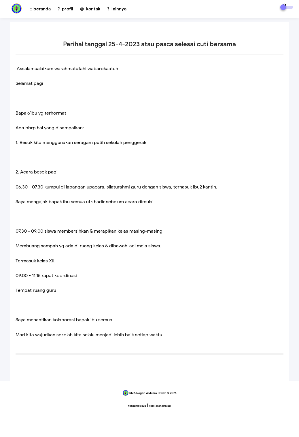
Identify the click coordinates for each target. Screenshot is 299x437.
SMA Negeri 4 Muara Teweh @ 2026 (153, 393)
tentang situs (137, 406)
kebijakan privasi (160, 406)
